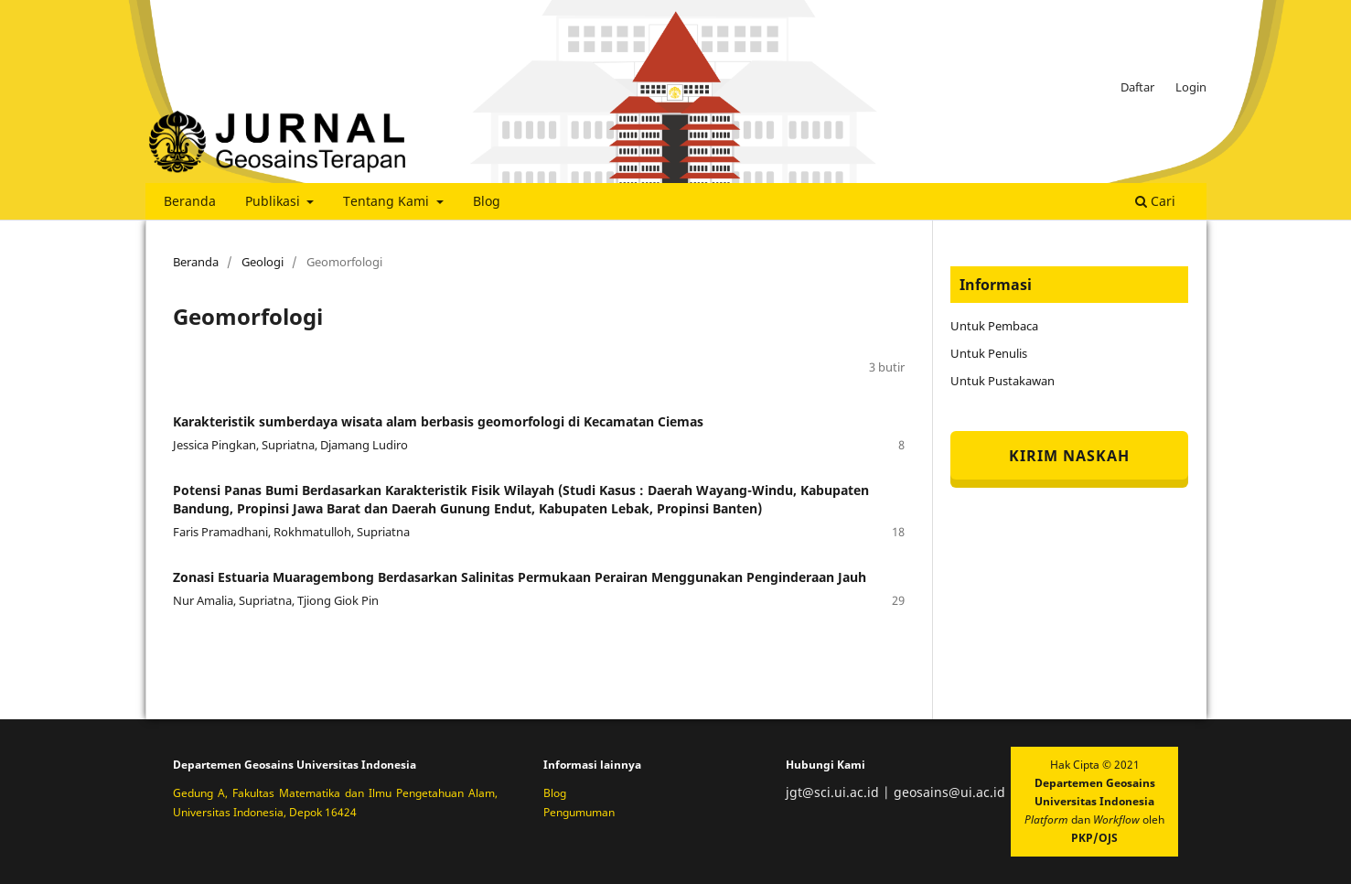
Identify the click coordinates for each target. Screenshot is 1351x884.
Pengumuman (579, 812)
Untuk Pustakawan (1002, 380)
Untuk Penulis (988, 353)
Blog (486, 201)
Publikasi (274, 201)
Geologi (262, 261)
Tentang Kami (388, 201)
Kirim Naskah (1069, 456)
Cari (1155, 201)
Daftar (1137, 87)
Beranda (190, 201)
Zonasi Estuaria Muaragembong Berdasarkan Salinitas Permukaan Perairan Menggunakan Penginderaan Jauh (519, 577)
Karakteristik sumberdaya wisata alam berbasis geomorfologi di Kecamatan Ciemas (438, 421)
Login (1190, 87)
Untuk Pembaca (994, 326)
